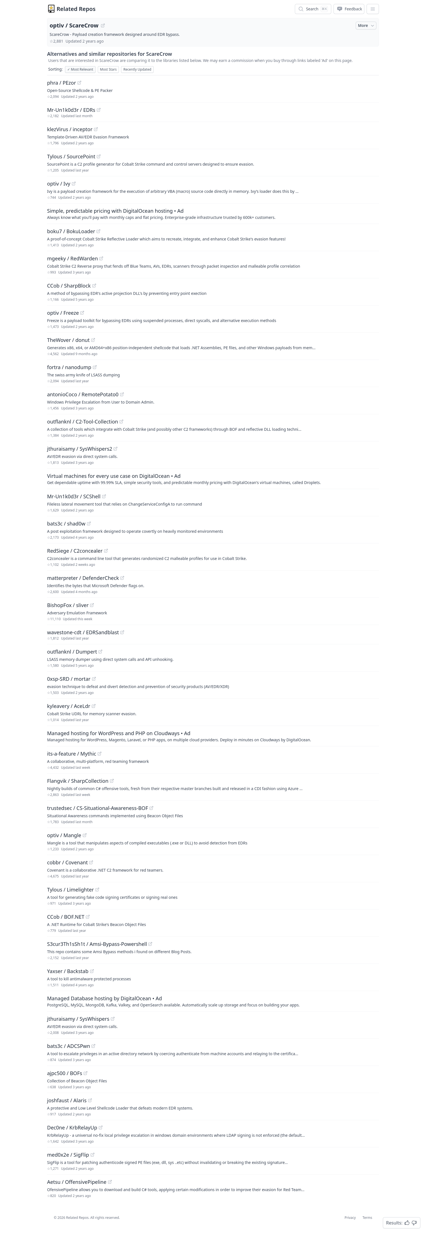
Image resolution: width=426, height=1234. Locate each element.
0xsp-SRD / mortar (69, 678)
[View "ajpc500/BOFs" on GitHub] (85, 1073)
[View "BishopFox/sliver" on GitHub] (92, 605)
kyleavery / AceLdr (68, 706)
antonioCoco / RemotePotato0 (83, 394)
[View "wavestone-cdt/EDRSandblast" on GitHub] (122, 632)
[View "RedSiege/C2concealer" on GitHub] (106, 550)
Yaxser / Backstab (68, 971)
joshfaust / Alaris (67, 1100)
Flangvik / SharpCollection (77, 780)
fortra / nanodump (69, 367)
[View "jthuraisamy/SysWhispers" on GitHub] (112, 1019)
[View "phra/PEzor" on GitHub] (79, 82)
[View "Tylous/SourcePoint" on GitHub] (98, 156)
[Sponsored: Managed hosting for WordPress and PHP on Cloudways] (213, 736)
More (366, 25)
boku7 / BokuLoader (71, 231)
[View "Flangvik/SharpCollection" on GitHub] (112, 781)
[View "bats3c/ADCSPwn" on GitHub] (93, 1046)
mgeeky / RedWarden (72, 258)
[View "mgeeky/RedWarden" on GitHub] (101, 258)
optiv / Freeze (63, 312)
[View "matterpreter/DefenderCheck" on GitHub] (122, 578)
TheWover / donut (68, 340)
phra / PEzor (61, 82)
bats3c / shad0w (66, 523)
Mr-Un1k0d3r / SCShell (74, 496)
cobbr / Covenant (67, 862)
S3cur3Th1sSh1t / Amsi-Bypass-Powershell (97, 944)
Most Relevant (80, 69)
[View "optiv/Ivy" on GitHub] (73, 183)
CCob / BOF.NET (65, 916)
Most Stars (108, 69)
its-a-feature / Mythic (71, 753)
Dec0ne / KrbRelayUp (72, 1127)
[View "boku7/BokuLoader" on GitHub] (98, 231)
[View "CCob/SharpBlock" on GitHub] (94, 285)
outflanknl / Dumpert (72, 651)
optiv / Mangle (64, 835)
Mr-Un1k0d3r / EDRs (71, 110)
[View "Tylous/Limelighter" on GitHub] (97, 889)
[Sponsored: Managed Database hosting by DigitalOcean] (213, 1001)
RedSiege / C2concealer (75, 550)
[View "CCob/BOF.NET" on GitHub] (87, 916)
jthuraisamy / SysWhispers (78, 1018)
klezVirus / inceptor (69, 129)
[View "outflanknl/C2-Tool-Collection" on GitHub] (121, 421)
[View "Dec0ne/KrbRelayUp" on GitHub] (100, 1127)
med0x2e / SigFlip (68, 1154)
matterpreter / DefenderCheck (83, 578)
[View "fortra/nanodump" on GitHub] (94, 367)
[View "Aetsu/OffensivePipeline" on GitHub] (110, 1182)
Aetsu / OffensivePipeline (76, 1182)
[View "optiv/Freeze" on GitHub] (82, 313)
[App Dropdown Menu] (373, 9)
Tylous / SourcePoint (71, 156)
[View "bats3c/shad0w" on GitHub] (89, 523)
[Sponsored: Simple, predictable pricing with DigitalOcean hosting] (213, 213)
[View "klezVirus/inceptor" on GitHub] (96, 129)
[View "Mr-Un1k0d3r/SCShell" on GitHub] (104, 496)
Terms (367, 1217)
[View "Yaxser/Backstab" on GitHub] (92, 971)
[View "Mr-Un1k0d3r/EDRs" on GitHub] (98, 110)
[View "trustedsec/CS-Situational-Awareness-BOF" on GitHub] (151, 808)
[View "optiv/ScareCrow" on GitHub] (103, 25)
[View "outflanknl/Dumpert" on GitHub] (100, 651)
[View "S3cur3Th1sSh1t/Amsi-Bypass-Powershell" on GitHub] (150, 944)
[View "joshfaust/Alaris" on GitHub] (90, 1100)
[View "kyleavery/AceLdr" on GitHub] (93, 706)
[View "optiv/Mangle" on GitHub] (84, 835)
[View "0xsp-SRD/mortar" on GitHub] (94, 679)
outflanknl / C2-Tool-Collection (82, 421)
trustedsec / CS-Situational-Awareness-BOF (97, 808)
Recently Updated (137, 69)
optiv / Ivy (58, 183)
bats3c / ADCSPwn (68, 1046)
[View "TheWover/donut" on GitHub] (93, 340)
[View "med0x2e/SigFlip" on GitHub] (92, 1154)
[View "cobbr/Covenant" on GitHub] (91, 862)
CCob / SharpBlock (69, 285)
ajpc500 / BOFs (64, 1073)
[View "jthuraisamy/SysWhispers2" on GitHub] (115, 448)
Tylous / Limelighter (70, 889)
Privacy (350, 1217)
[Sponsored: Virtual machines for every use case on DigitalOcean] (213, 478)
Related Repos (76, 9)
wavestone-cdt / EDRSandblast (83, 632)
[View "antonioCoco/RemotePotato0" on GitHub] (122, 394)
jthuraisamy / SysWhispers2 (79, 448)
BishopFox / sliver (68, 605)
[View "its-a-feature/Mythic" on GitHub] (99, 753)
